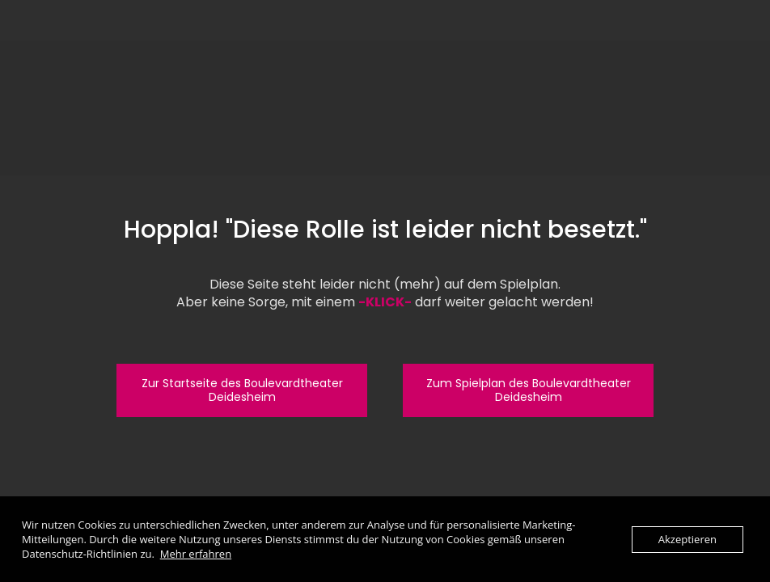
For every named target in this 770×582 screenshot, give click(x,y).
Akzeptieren (687, 539)
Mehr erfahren (195, 553)
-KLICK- (385, 302)
